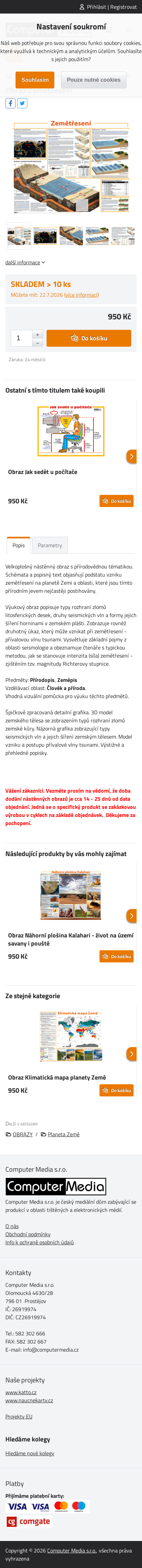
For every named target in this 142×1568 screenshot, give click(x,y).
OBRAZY (23, 1134)
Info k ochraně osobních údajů (39, 1242)
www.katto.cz (20, 1392)
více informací (81, 295)
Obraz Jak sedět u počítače (42, 471)
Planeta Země (64, 1134)
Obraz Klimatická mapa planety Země (57, 1077)
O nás (12, 1226)
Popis (18, 545)
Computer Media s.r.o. (71, 1550)
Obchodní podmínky (28, 1234)
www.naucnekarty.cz (29, 1400)
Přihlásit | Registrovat (112, 7)
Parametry (50, 545)
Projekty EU (18, 1416)
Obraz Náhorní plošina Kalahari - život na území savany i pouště (71, 939)
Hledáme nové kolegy (29, 1453)
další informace (22, 262)
